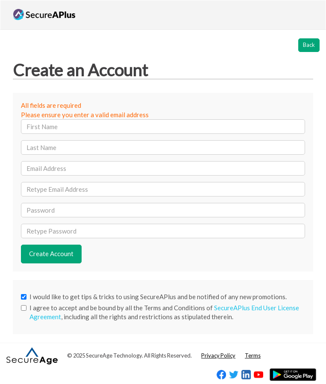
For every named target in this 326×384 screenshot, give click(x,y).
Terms (253, 355)
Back (309, 44)
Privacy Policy (218, 355)
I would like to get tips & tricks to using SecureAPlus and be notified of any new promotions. (154, 296)
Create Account (51, 253)
